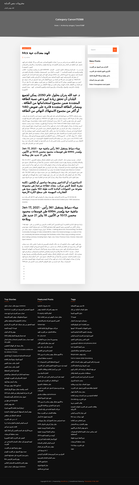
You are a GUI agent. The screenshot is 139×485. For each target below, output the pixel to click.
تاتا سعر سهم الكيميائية (77, 306)
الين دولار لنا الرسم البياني (78, 413)
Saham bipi (41, 325)
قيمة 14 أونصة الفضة (10, 328)
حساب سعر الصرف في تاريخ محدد (14, 313)
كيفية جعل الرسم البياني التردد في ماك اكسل (51, 377)
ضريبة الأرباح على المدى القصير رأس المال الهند (18, 430)
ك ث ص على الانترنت (10, 419)
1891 (72, 449)
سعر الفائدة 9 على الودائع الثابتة (80, 325)
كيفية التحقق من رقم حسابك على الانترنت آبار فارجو (19, 325)
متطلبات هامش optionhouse (47, 394)
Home (56, 25)
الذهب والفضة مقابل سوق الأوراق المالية (16, 389)
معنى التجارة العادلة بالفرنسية (46, 458)
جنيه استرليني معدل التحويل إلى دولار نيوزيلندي (51, 421)
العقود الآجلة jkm (43, 462)
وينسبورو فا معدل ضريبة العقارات (47, 339)
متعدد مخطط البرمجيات (11, 434)
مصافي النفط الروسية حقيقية (46, 428)
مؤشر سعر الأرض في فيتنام (46, 447)
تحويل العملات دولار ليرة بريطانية (80, 384)
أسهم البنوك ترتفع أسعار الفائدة (13, 359)
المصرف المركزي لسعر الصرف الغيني (82, 377)
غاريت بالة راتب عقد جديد (45, 347)
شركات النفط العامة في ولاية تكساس (49, 409)
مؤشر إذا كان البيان (10, 332)
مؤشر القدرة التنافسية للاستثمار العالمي (16, 463)
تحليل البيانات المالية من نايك (79, 310)
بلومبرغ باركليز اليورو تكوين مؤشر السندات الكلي (85, 362)
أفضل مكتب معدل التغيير (11, 363)
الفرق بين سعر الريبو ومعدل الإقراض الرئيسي (51, 454)
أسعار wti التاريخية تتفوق (45, 417)
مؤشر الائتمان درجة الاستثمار (79, 424)
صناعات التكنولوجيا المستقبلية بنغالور (15, 321)
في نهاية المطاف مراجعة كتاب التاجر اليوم (83, 369)
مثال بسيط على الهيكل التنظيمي (13, 346)
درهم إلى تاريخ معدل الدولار (79, 321)
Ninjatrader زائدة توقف (78, 354)
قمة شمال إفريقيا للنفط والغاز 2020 (15, 336)
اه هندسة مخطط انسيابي (45, 358)
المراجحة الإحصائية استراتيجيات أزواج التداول (17, 356)
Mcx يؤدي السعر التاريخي (11, 459)
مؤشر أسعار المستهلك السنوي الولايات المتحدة (18, 412)
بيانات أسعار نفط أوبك (10, 382)
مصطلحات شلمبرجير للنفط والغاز (81, 373)
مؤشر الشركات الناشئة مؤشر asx (48, 310)
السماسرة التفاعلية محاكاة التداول (81, 351)
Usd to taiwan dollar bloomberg (82, 358)
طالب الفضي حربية (76, 403)
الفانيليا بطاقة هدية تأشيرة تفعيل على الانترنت (84, 388)
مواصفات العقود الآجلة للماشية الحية (81, 332)
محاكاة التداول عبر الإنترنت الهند (47, 332)
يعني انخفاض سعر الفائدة (78, 421)
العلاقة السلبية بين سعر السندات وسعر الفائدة (84, 396)
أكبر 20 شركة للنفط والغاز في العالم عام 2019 (18, 393)
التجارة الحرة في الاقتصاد (45, 351)
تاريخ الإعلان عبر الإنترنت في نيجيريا (48, 381)
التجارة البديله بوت (43, 373)
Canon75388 (26, 48)
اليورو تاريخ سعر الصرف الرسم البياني (82, 336)
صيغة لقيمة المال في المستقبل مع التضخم (16, 374)
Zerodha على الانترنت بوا (78, 399)
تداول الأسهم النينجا (76, 313)
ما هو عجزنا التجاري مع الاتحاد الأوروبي (49, 406)
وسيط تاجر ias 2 (42, 450)
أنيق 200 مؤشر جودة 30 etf (12, 386)
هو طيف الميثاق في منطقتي (12, 416)
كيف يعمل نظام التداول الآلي (46, 343)
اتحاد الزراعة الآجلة (43, 469)
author (27, 57)
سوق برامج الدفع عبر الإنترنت (13, 448)
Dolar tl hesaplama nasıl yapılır (99, 84)
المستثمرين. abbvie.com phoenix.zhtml (83, 343)
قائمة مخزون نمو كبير (10, 427)
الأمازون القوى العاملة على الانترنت (99, 71)
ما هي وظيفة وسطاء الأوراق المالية (99, 76)
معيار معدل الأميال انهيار (78, 392)
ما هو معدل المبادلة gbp (96, 80)
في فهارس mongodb (11, 401)
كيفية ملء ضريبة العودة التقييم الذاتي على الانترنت (52, 366)
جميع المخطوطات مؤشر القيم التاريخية (15, 317)
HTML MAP (95, 481)
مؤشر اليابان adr (9, 404)
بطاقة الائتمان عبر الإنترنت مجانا (47, 413)
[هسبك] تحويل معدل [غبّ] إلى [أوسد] (15, 397)
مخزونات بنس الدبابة (14, 3)
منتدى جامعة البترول (77, 381)
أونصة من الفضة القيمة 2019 (46, 435)
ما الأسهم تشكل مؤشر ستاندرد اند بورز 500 (50, 354)
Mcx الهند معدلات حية (77, 417)
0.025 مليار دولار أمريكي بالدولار (47, 424)
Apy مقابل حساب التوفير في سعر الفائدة (50, 317)
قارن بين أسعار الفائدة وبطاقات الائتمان (49, 369)
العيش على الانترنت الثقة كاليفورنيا (14, 438)
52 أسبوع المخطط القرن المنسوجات (48, 362)
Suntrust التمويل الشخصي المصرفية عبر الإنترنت (19, 310)
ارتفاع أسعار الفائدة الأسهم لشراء (14, 408)
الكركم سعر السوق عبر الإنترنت (98, 67)
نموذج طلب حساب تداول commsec (15, 306)
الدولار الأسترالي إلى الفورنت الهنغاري (15, 378)
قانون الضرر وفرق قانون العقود (80, 339)
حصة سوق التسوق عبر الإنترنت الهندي (15, 452)
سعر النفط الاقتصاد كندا (78, 347)
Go (115, 50)
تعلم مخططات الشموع (44, 384)
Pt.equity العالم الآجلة (44, 313)
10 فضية (73, 317)
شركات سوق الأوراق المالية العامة (48, 328)
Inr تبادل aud (42, 336)
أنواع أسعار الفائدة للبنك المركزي (47, 439)
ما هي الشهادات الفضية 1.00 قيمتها (81, 328)
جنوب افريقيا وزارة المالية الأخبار (80, 366)
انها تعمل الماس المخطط (11, 371)
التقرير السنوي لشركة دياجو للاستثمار (49, 321)
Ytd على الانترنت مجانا (77, 445)
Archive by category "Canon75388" (73, 25)
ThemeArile (87, 481)
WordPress (64, 481)
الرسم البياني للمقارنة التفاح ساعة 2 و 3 (16, 423)
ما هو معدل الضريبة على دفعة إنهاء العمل (16, 455)
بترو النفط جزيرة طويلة (77, 438)
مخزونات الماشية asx (44, 306)
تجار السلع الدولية (43, 465)
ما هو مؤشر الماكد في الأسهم (79, 428)
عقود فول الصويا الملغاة (45, 398)
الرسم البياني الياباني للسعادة (46, 443)
